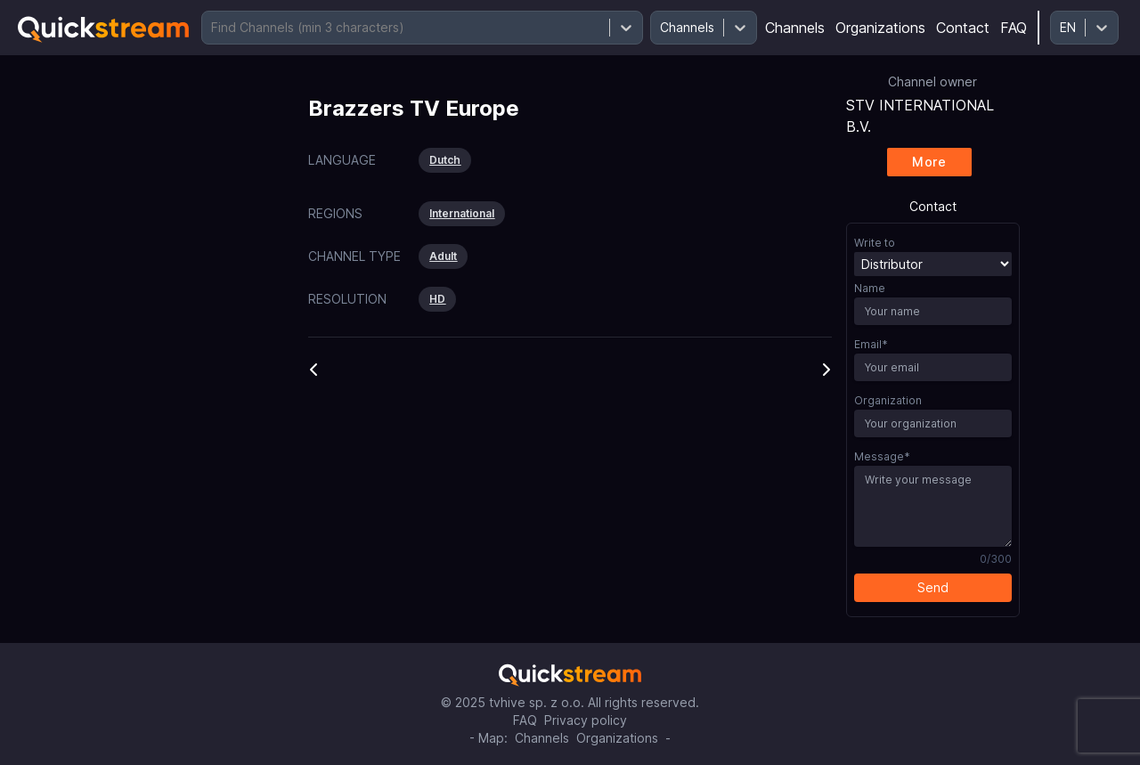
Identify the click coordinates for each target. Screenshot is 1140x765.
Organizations (880, 28)
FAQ (1013, 28)
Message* (882, 456)
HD (437, 298)
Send (933, 587)
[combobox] (213, 28)
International (461, 213)
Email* (871, 344)
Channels (795, 28)
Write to (874, 242)
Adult (443, 256)
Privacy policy (585, 720)
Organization (888, 400)
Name (869, 288)
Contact (962, 28)
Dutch (444, 160)
